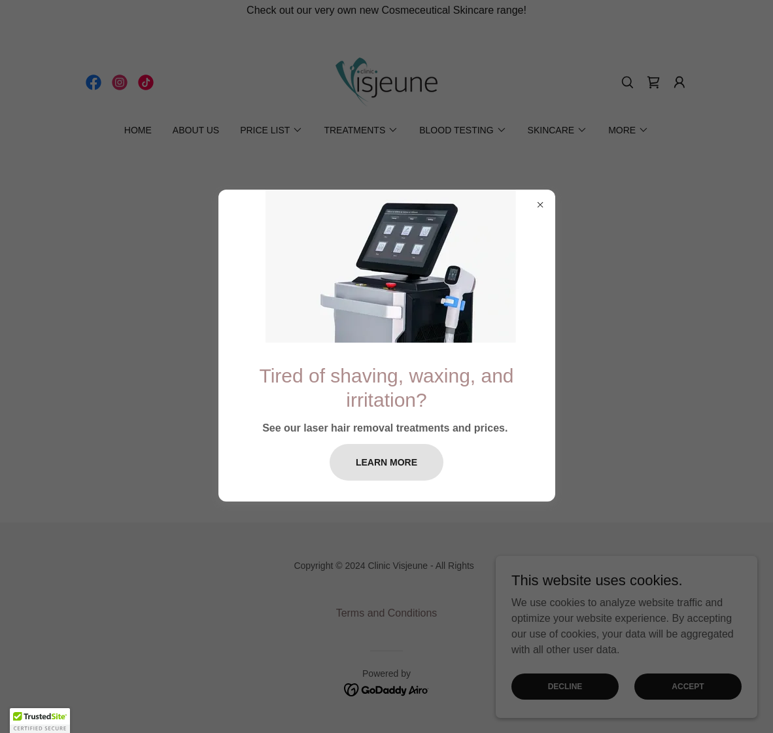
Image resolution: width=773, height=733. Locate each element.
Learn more (386, 462)
